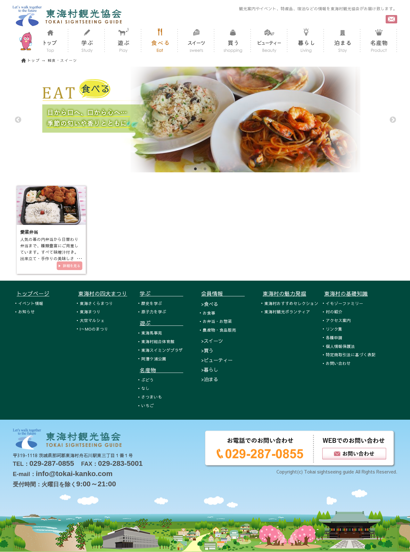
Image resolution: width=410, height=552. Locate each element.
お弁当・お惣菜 (217, 321)
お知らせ (26, 311)
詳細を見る (71, 265)
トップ (33, 60)
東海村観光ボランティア (287, 311)
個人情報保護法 (340, 346)
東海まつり (90, 311)
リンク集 (334, 329)
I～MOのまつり (94, 329)
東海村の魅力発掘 (284, 293)
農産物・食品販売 (219, 330)
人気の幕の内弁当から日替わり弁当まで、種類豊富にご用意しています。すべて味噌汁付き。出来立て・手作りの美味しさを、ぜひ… (49, 252)
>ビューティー (217, 360)
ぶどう (147, 380)
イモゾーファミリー (344, 303)
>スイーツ (212, 340)
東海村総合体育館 (158, 341)
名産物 (161, 370)
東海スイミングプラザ (162, 350)
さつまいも (151, 397)
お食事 (209, 313)
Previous (17, 119)
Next (392, 119)
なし (145, 388)
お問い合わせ (338, 363)
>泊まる (209, 379)
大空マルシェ (92, 320)
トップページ (33, 293)
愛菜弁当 (29, 232)
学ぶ (161, 293)
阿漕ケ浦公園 (153, 358)
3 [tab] (214, 169)
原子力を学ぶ (153, 311)
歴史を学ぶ (151, 303)
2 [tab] (205, 169)
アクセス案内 (338, 320)
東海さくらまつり (96, 303)
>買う (207, 350)
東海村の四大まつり (102, 293)
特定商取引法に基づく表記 (351, 354)
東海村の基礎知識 (346, 293)
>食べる (209, 304)
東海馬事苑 (151, 332)
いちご (147, 405)
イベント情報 (30, 303)
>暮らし (209, 369)
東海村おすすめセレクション (291, 303)
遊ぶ (161, 323)
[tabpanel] (205, 119)
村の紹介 (334, 311)
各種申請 (334, 337)
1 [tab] (195, 169)
